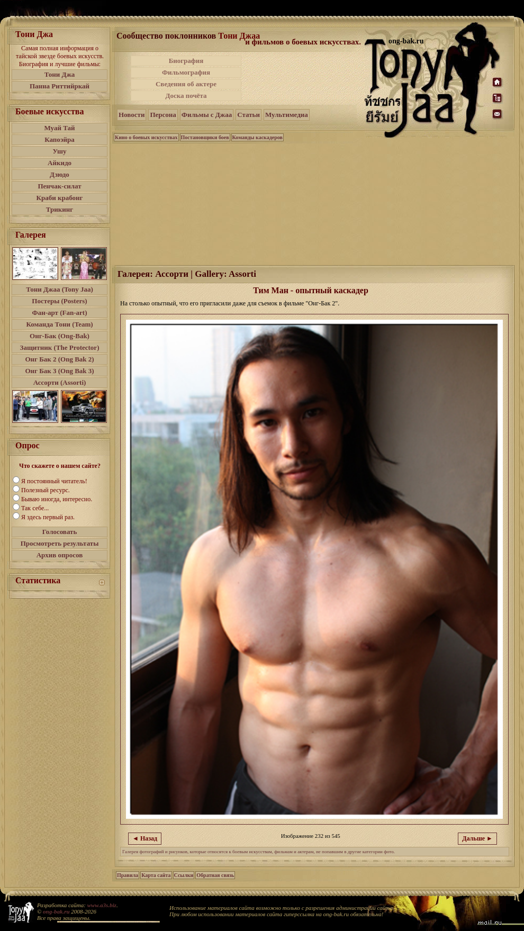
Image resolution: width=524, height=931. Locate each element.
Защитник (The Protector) (60, 347)
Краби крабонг (60, 198)
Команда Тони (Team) (59, 324)
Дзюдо (59, 174)
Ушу (60, 151)
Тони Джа (59, 74)
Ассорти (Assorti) (59, 382)
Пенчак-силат (59, 186)
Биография (186, 61)
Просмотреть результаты (60, 543)
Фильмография (186, 72)
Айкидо (59, 163)
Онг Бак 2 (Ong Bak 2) (59, 359)
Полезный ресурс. (45, 490)
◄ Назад (144, 838)
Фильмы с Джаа (207, 115)
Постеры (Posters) (59, 301)
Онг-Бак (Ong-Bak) (59, 336)
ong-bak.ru (56, 911)
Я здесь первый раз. (48, 517)
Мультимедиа (286, 115)
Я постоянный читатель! (54, 481)
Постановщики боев (205, 137)
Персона (163, 115)
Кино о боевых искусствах (146, 137)
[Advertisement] (304, 78)
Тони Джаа (239, 35)
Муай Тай (59, 128)
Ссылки (184, 875)
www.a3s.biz (101, 905)
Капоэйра (59, 139)
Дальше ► (477, 838)
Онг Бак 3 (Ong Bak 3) (59, 371)
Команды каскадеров (257, 137)
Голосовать (59, 532)
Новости (131, 115)
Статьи (248, 115)
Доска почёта (185, 96)
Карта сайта (155, 875)
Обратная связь (215, 875)
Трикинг (59, 209)
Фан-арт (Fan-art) (59, 313)
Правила (127, 875)
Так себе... (35, 508)
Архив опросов (60, 555)
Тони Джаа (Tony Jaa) (59, 289)
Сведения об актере (186, 84)
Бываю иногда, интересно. (56, 499)
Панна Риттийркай (59, 86)
